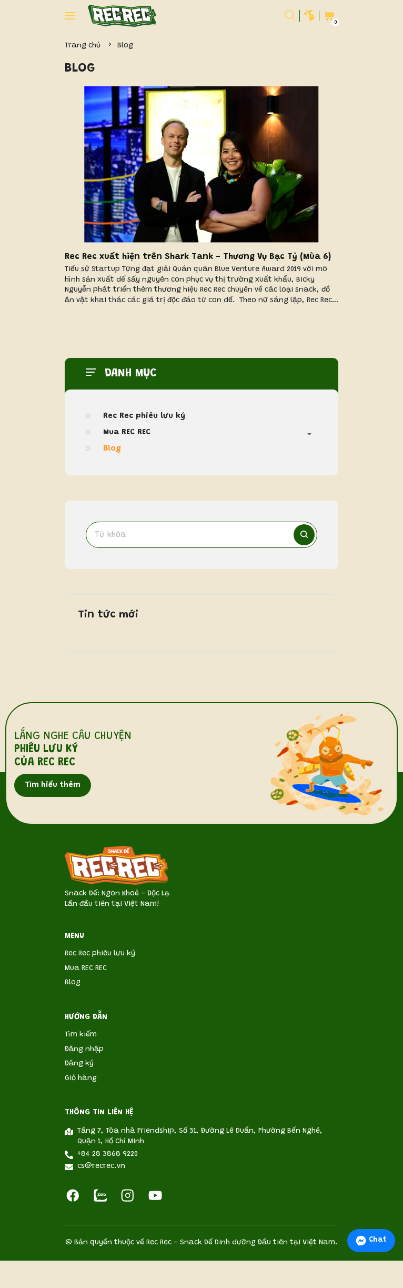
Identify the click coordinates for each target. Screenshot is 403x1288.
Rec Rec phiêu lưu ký (144, 416)
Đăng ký (79, 1063)
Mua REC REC (126, 432)
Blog (112, 449)
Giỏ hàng (81, 1078)
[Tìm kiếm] (304, 534)
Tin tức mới (108, 615)
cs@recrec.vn (101, 1166)
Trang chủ (82, 45)
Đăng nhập (84, 1049)
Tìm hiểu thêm (52, 785)
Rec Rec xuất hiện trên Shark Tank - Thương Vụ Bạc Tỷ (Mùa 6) (198, 257)
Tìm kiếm (81, 1035)
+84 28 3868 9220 (107, 1154)
